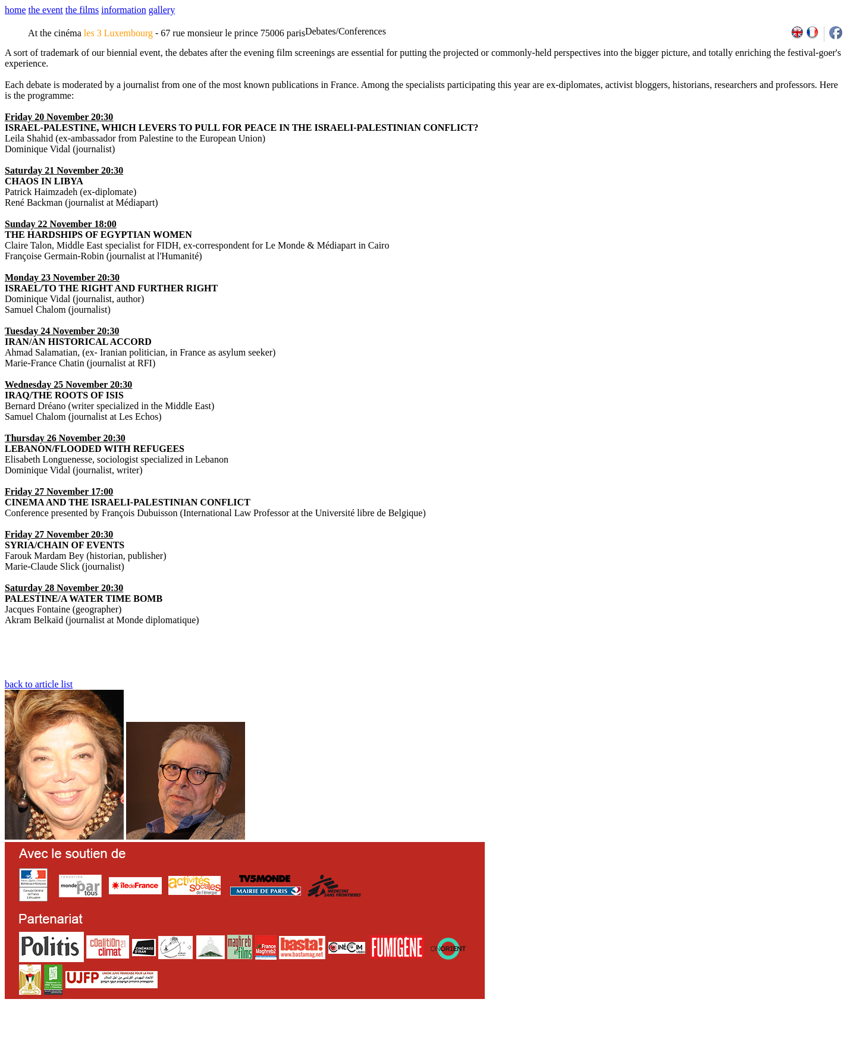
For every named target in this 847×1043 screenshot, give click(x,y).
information (123, 10)
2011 (729, 1039)
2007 (678, 1039)
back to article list (39, 684)
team (215, 1039)
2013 (756, 1039)
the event (46, 10)
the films (82, 10)
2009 (704, 1039)
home (15, 10)
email (96, 1039)
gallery (162, 10)
